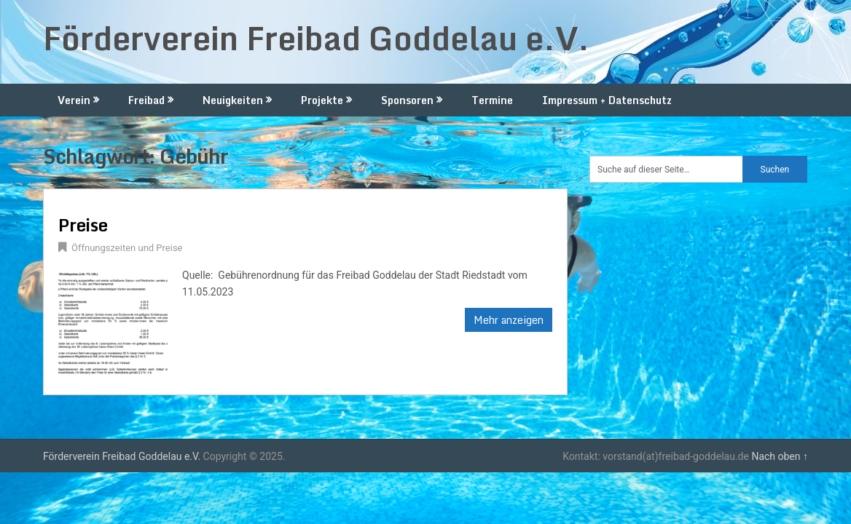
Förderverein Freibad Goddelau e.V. (316, 38)
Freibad (146, 100)
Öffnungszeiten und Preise (127, 247)
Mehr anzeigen (509, 319)
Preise (83, 224)
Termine (492, 100)
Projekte (322, 100)
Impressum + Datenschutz (607, 100)
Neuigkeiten (233, 100)
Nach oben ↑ (779, 456)
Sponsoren (407, 100)
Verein (74, 100)
